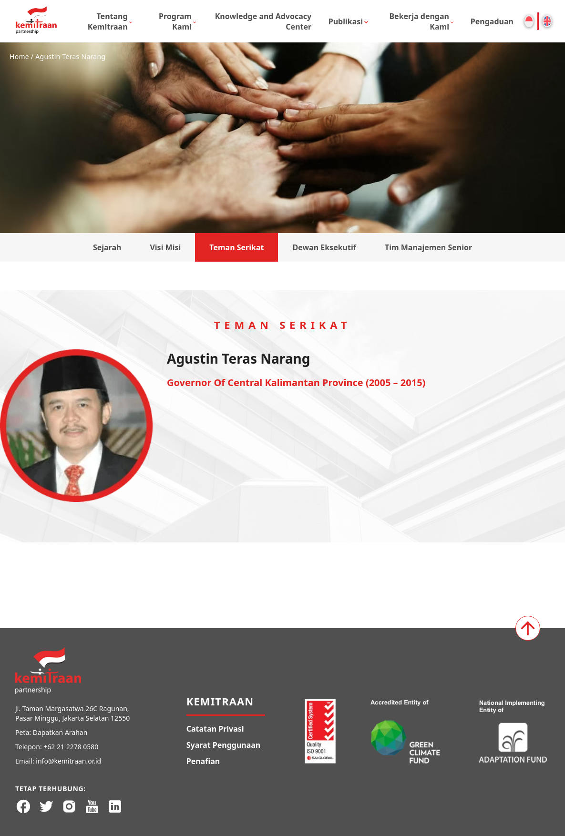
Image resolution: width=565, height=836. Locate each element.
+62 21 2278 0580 (70, 746)
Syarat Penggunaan (223, 745)
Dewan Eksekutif (324, 247)
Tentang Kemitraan (108, 21)
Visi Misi (165, 247)
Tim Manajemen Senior (428, 247)
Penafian (203, 761)
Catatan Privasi (215, 729)
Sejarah (107, 247)
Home (19, 56)
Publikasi (346, 21)
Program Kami (175, 21)
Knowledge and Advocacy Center (263, 21)
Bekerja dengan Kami (419, 21)
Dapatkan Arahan (60, 732)
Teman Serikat (236, 247)
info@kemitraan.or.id (68, 760)
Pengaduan (492, 21)
